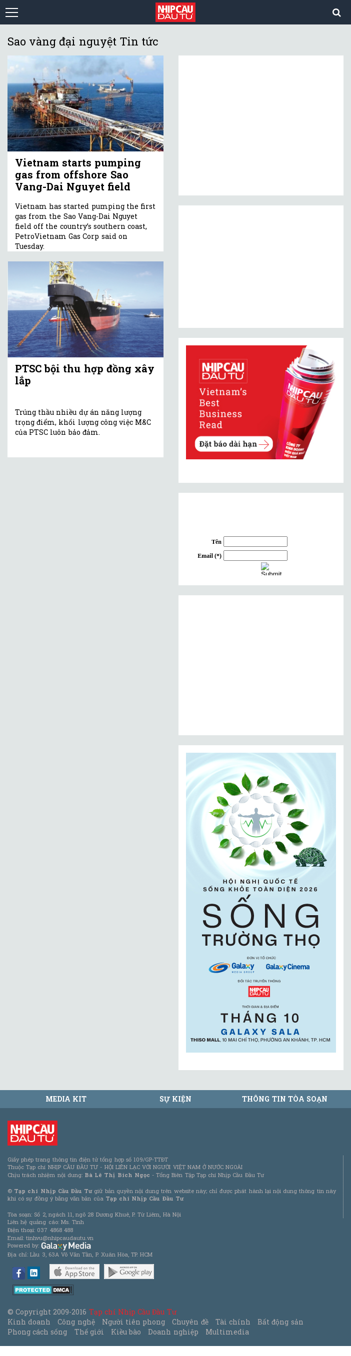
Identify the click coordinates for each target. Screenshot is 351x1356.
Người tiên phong (133, 1322)
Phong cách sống (37, 1332)
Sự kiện (176, 1099)
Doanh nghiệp (173, 1332)
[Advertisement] (261, 665)
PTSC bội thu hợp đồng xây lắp (84, 374)
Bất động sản (280, 1322)
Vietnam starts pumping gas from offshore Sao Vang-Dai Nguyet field (78, 174)
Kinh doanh (29, 1322)
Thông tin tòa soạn (285, 1099)
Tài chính (233, 1322)
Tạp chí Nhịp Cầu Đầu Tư (132, 1312)
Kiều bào (126, 1332)
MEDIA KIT (66, 1099)
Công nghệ (76, 1322)
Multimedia (227, 1332)
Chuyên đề (190, 1322)
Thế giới (89, 1332)
